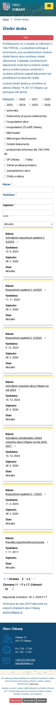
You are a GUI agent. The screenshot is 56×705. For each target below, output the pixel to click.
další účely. (34, 684)
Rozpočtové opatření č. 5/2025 (27, 335)
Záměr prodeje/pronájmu (21, 163)
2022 (10, 104)
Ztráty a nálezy (15, 174)
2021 (35, 98)
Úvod (6, 19)
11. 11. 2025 (13, 297)
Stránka (14, 576)
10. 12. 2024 (13, 397)
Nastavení (41, 701)
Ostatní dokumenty (18, 142)
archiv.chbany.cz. (13, 610)
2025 (47, 104)
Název (6, 182)
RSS (37, 37)
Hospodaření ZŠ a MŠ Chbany (25, 126)
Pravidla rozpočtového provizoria (28, 539)
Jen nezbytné (29, 701)
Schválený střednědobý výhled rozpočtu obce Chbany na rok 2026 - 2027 (27, 439)
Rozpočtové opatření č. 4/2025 (27, 287)
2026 (10, 109)
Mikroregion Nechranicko (21, 137)
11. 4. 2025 (12, 501)
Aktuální (10, 268)
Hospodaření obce (18, 120)
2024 (35, 104)
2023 (22, 104)
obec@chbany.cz (24, 661)
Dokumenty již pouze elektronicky (27, 115)
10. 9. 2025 (12, 249)
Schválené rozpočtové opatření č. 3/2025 (25, 237)
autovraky (25, 109)
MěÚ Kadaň (14, 131)
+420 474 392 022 (24, 657)
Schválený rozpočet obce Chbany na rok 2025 (27, 385)
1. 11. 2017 (12, 549)
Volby (30, 157)
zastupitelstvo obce (18, 168)
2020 (23, 98)
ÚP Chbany (13, 157)
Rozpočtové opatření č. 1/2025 (27, 491)
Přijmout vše (15, 701)
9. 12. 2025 (12, 345)
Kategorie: (9, 98)
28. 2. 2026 (12, 259)
